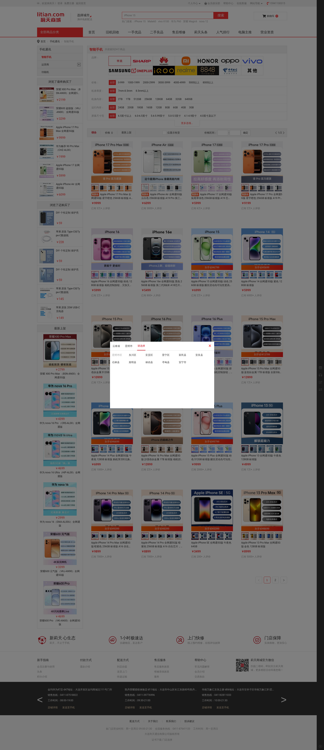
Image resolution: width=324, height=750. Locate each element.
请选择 (141, 345)
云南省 (116, 346)
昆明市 (129, 346)
